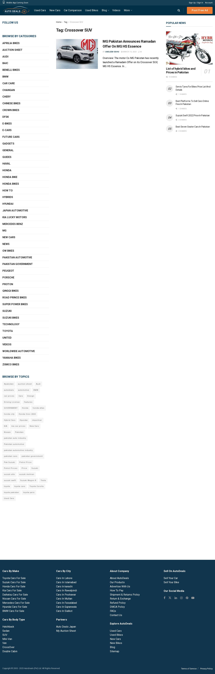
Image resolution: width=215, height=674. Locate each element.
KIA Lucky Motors (14, 217)
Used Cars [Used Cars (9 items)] (9, 498)
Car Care (8, 83)
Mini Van (7, 639)
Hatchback (8, 626)
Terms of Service (189, 668)
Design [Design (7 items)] (30, 396)
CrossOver (8, 647)
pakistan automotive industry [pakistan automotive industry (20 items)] (18, 450)
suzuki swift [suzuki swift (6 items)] (10, 480)
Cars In (64, 578)
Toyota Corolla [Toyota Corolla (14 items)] (37, 486)
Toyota (7, 331)
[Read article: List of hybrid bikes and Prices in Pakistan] (189, 48)
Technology (10, 324)
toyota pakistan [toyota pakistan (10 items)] (11, 492)
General (8, 150)
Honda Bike (9, 177)
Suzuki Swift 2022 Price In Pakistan (193, 115)
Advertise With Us (120, 586)
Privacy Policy (206, 668)
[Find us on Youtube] (192, 598)
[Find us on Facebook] (164, 598)
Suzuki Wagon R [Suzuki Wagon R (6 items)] (28, 480)
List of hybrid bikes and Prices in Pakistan (180, 70)
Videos (116, 10)
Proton (7, 284)
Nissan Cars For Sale (14, 598)
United (7, 337)
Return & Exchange (120, 598)
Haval (6, 163)
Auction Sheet (12, 49)
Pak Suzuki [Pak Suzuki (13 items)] (9, 462)
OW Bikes (8, 250)
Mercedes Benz (12, 224)
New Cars (54, 10)
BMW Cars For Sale (13, 610)
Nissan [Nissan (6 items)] (7, 432)
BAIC (5, 63)
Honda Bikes (10, 183)
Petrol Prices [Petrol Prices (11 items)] (10, 468)
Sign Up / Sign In (196, 3)
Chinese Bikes (11, 103)
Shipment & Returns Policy (125, 594)
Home (58, 22)
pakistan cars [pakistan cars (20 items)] (10, 456)
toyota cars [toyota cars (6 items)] (19, 486)
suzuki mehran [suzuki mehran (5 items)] (26, 474)
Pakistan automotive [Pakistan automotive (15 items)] (14, 444)
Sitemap (114, 651)
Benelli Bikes (11, 69)
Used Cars (40, 10)
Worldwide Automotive (18, 351)
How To (7, 190)
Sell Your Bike (171, 582)
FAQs (113, 610)
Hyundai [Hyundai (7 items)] (24, 420)
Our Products (117, 582)
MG (4, 230)
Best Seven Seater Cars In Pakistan (193, 126)
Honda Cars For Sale (13, 586)
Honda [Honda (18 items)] (25, 408)
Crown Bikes (10, 110)
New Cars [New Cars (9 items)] (34, 426)
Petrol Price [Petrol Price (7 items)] (25, 462)
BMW (5, 76)
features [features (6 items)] (28, 402)
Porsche (8, 277)
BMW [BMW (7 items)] (36, 390)
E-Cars (7, 130)
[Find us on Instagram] (181, 598)
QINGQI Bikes (10, 290)
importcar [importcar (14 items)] (37, 420)
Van (4, 643)
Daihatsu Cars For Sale (15, 594)
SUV (4, 634)
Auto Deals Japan (66, 626)
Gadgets (8, 143)
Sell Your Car (171, 578)
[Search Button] (179, 10)
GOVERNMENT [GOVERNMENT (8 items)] (11, 408)
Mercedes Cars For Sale (16, 602)
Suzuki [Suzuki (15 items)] (34, 468)
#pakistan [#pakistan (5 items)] (9, 384)
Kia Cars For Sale (12, 590)
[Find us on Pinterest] (187, 598)
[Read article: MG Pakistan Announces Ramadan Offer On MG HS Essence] (77, 54)
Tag (65, 22)
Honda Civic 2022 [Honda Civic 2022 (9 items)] (27, 414)
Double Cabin (9, 651)
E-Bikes (7, 123)
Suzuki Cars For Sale (14, 582)
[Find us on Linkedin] (176, 598)
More (127, 10)
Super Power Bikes (15, 304)
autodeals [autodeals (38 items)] (9, 390)
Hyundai (7, 203)
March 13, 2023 (128, 52)
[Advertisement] (189, 188)
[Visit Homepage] (16, 10)
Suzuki (7, 310)
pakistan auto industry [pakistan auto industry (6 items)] (15, 438)
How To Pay (116, 590)
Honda (6, 170)
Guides (6, 157)
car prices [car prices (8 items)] (9, 396)
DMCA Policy (117, 606)
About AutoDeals (119, 578)
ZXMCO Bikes (10, 364)
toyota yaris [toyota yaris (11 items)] (28, 492)
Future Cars (11, 136)
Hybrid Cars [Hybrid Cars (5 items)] (9, 420)
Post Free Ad (200, 10)
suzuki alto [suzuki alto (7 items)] (9, 474)
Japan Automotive (15, 210)
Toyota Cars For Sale (14, 578)
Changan (8, 90)
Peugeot (8, 270)
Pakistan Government (17, 264)
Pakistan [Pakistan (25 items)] (19, 432)
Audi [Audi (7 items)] (38, 384)
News (5, 244)
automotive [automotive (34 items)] (23, 390)
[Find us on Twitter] (169, 598)
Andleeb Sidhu (112, 52)
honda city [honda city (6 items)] (9, 414)
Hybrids (7, 197)
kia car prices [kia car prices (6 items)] (18, 426)
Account (209, 3)
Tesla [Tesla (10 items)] (43, 480)
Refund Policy (118, 602)
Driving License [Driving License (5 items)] (12, 402)
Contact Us (116, 615)
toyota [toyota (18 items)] (7, 486)
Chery (6, 96)
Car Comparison (73, 10)
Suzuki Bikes (10, 317)
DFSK (5, 116)
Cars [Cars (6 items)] (21, 396)
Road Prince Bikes (14, 297)
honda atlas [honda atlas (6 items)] (38, 408)
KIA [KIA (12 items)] (5, 426)
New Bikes (116, 643)
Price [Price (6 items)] (24, 468)
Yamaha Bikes (11, 357)
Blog (104, 10)
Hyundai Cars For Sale (14, 606)
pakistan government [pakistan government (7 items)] (32, 456)
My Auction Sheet (66, 630)
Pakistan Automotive (17, 257)
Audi (5, 56)
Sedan (5, 630)
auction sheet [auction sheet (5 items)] (25, 384)
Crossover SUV (76, 22)
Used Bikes (91, 10)
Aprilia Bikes (11, 43)
